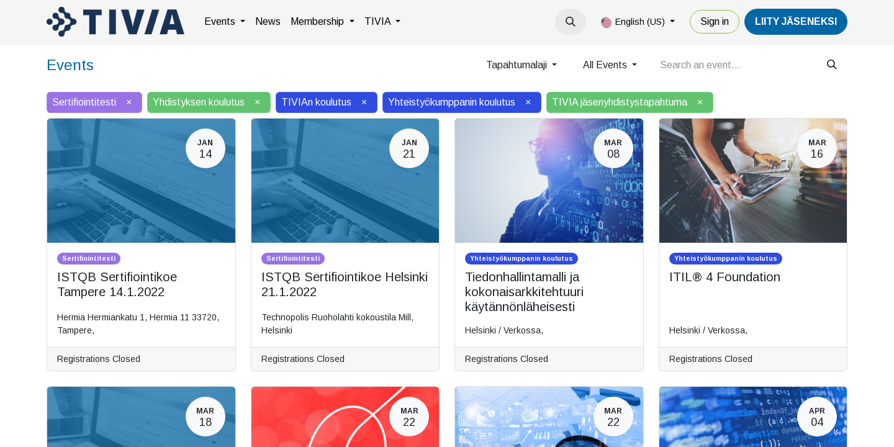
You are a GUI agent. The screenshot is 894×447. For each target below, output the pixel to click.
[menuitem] (224, 21)
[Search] (831, 65)
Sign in (714, 21)
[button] (570, 22)
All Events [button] (606, 65)
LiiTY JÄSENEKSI (796, 21)
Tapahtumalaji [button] (517, 65)
